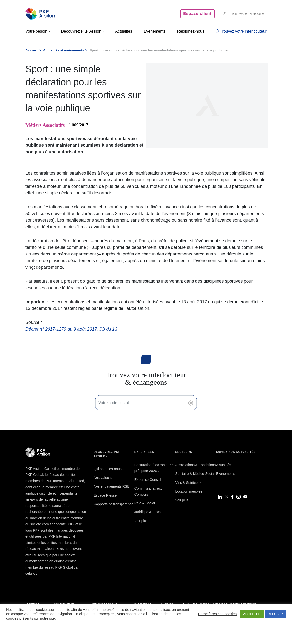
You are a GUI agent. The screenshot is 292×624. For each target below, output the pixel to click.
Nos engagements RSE (111, 486)
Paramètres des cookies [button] (217, 614)
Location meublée (188, 491)
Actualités (223, 465)
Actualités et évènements (63, 50)
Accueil (31, 50)
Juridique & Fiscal (148, 512)
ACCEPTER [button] (252, 614)
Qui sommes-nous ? (109, 469)
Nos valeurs (103, 478)
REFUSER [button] (275, 614)
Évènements (225, 474)
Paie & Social (144, 503)
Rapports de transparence (113, 504)
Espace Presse (105, 495)
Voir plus (141, 521)
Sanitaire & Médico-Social (194, 474)
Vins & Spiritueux (188, 482)
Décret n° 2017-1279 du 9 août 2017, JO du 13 (71, 329)
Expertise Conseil (147, 480)
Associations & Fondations (195, 465)
